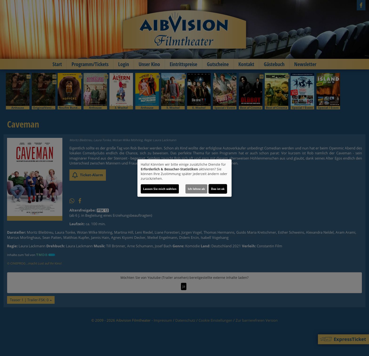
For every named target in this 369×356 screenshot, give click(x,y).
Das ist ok (218, 189)
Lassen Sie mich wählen (159, 189)
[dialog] (184, 178)
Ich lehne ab (196, 189)
